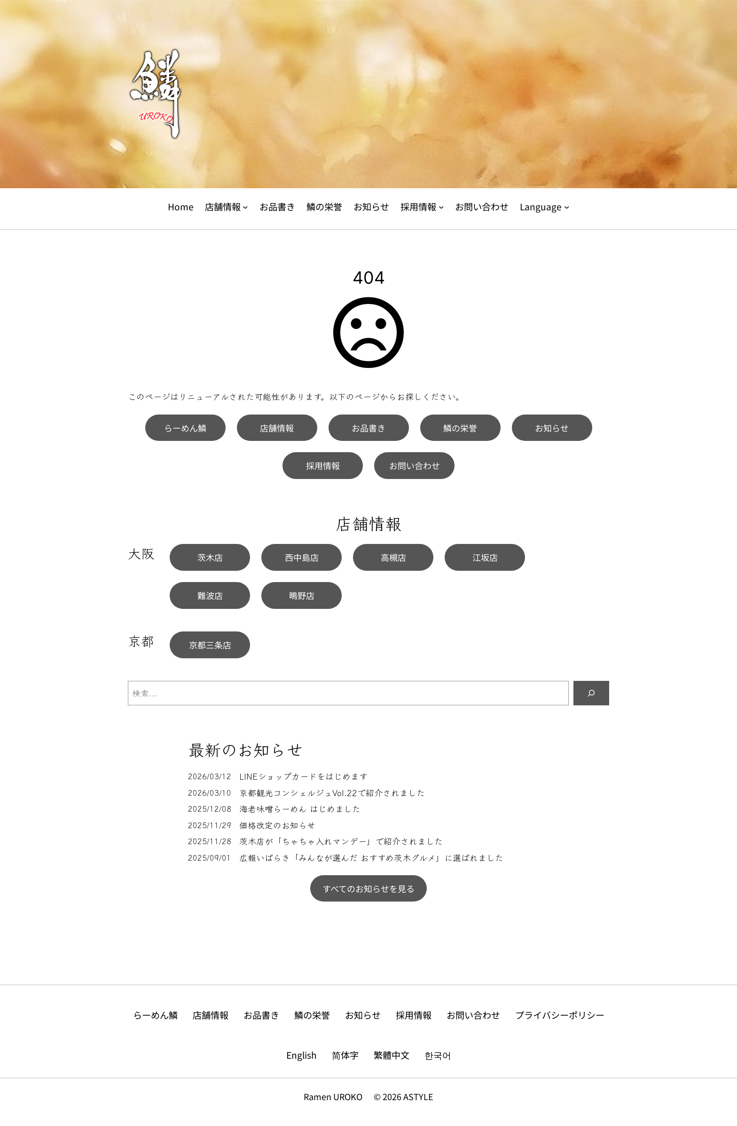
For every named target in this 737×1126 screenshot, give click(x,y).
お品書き (368, 428)
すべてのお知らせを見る (368, 888)
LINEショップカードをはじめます (303, 776)
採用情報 (323, 465)
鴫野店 (301, 595)
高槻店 (393, 557)
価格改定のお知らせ (277, 825)
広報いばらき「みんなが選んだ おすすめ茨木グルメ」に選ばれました (371, 857)
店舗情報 (277, 428)
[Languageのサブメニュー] (567, 207)
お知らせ (552, 428)
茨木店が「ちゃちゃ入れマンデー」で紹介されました (341, 841)
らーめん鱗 (185, 428)
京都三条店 (210, 645)
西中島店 (302, 557)
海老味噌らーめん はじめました (300, 809)
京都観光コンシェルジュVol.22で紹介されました (332, 793)
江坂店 (485, 557)
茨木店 (210, 557)
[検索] (591, 693)
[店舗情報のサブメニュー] (245, 207)
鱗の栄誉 (460, 428)
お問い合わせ (414, 465)
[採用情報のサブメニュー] (441, 207)
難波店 (210, 595)
